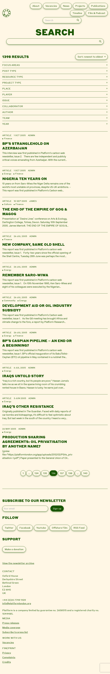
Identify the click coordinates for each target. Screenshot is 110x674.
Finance (8, 138)
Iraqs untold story (23, 376)
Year (5, 123)
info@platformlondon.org (16, 603)
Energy (7, 173)
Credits (6, 661)
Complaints (8, 657)
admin (31, 135)
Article (6, 135)
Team (5, 117)
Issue (6, 100)
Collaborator (12, 106)
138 (70, 473)
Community (9, 300)
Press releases (10, 622)
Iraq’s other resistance (28, 406)
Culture (7, 204)
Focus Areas (11, 64)
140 (85, 473)
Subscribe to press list (15, 632)
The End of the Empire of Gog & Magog (34, 211)
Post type (9, 70)
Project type (11, 82)
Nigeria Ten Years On (24, 178)
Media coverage (11, 627)
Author (7, 112)
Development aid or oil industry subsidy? (37, 307)
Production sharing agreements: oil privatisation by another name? (34, 441)
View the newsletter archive (18, 563)
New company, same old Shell (33, 244)
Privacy (6, 652)
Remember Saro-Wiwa (25, 275)
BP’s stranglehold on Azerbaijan (25, 145)
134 (37, 473)
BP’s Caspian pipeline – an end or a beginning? (37, 342)
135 (45, 473)
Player (7, 94)
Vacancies (8, 642)
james (33, 201)
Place (6, 88)
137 (62, 473)
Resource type (12, 76)
